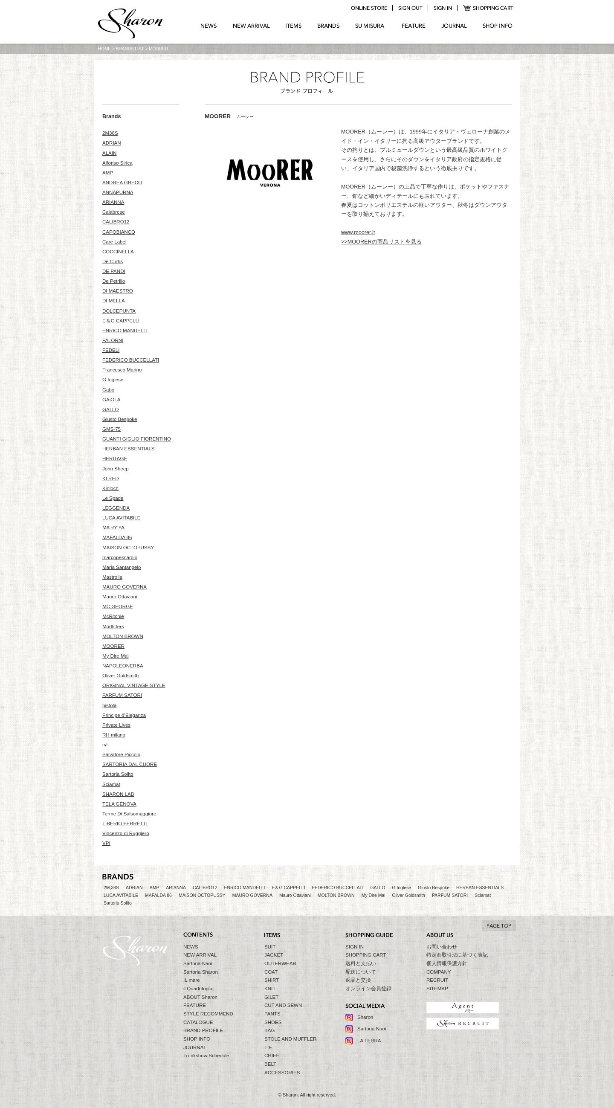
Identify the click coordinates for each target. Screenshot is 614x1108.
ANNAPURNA (117, 192)
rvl (104, 744)
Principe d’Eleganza (124, 715)
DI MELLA (113, 300)
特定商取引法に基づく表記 (457, 954)
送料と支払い (360, 963)
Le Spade (112, 498)
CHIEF (271, 1055)
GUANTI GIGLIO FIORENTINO (136, 438)
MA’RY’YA (113, 527)
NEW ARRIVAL (251, 26)
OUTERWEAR (280, 963)
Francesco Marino (122, 369)
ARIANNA (113, 202)
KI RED (110, 478)
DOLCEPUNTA (119, 310)
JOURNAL (454, 26)
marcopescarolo (119, 557)
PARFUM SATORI (122, 695)
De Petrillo (113, 281)
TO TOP (499, 925)
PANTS (272, 1013)
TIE (268, 1047)
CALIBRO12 (116, 221)
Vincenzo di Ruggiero (125, 833)
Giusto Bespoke (119, 419)
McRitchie (113, 616)
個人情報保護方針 (446, 963)
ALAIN (109, 153)
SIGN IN (354, 946)
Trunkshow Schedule (206, 1055)
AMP (107, 172)
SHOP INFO (497, 26)
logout (410, 8)
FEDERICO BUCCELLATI (130, 360)
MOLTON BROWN (122, 636)
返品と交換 (358, 980)
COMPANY (438, 972)
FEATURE (413, 26)
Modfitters (113, 626)
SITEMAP (437, 988)
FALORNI (112, 340)
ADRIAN (111, 142)
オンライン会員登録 (368, 988)
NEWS (209, 26)
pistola (109, 705)
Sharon (365, 1017)
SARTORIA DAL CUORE (129, 764)
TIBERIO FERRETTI (125, 823)
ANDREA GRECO (122, 182)
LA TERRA (369, 1040)
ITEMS (293, 26)
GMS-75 (111, 429)
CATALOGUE (198, 1022)
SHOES (272, 1022)
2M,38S (111, 887)
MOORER (113, 646)
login (443, 8)
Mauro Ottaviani (119, 596)
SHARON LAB (118, 794)
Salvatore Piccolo (121, 754)
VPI (106, 843)
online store (369, 8)
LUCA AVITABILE (121, 517)
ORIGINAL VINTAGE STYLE (133, 685)
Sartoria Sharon (200, 972)
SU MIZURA (371, 26)
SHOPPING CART (488, 8)
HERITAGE (114, 458)
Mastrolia (112, 577)
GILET (271, 997)
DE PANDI (113, 271)
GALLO (110, 409)
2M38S (110, 133)
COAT (271, 972)
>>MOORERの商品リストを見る (381, 242)
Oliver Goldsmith (120, 675)
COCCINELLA (118, 251)
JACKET (273, 954)
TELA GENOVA (119, 803)
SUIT (269, 946)
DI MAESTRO (117, 290)
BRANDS (328, 26)
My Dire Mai (115, 655)
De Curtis (112, 261)
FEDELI (110, 350)
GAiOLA (111, 399)
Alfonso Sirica (117, 162)
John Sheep (115, 468)
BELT (270, 1064)
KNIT (269, 988)
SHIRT (271, 980)
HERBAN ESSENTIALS (128, 448)
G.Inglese (112, 379)
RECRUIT (437, 980)
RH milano (113, 734)
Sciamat (111, 784)
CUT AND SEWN (283, 1005)
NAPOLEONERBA (122, 665)
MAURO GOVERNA (124, 586)
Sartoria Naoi (197, 963)
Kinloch (110, 488)
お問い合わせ (441, 946)
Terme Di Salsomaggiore (129, 813)
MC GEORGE (117, 606)
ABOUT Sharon (200, 997)
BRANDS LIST (130, 48)
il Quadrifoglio (198, 988)
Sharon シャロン (130, 24)
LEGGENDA (116, 507)
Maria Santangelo (121, 567)
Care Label (114, 241)
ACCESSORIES (282, 1072)
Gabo (108, 389)
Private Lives (116, 725)
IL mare (191, 980)
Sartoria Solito (117, 774)
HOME (104, 48)
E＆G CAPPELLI (120, 320)
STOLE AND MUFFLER (290, 1038)
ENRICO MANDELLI (125, 330)
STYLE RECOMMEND (208, 1013)
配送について (360, 972)
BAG (269, 1030)
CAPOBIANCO (118, 232)
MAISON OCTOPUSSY (128, 547)
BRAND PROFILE (203, 1030)
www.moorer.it (358, 232)
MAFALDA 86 (117, 537)
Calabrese (113, 212)
